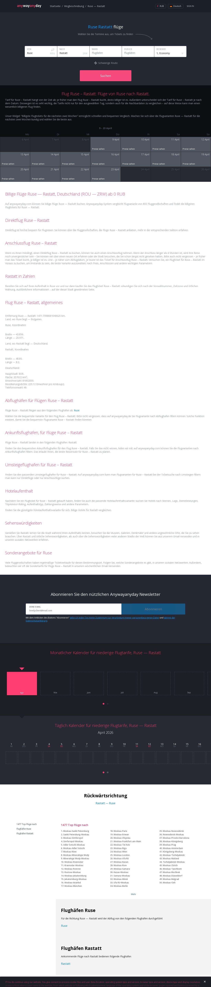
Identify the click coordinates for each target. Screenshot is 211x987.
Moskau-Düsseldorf (172, 875)
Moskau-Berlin (121, 886)
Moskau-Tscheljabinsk (174, 855)
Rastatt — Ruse (105, 803)
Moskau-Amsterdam (173, 848)
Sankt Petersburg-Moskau (76, 834)
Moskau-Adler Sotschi (74, 848)
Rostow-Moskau (72, 872)
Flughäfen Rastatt (25, 833)
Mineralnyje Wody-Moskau (76, 858)
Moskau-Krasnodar (73, 861)
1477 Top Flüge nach (27, 824)
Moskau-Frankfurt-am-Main (127, 841)
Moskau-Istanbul (72, 882)
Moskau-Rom (120, 865)
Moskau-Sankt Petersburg (76, 831)
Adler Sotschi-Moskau (74, 844)
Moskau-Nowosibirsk (173, 831)
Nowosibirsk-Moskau (173, 834)
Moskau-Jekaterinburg (75, 875)
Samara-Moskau (122, 875)
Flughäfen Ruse (24, 829)
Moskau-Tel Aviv (122, 844)
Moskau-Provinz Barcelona (176, 837)
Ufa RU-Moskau (121, 882)
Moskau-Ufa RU (121, 858)
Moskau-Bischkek (171, 872)
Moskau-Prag (169, 844)
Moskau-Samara (122, 868)
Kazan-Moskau (121, 872)
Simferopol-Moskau (73, 841)
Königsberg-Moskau (173, 851)
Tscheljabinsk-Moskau (174, 861)
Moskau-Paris (120, 831)
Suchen (105, 76)
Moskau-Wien (120, 851)
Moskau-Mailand (171, 858)
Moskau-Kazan (121, 861)
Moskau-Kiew (70, 851)
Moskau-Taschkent (172, 868)
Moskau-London (122, 855)
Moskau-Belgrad (171, 879)
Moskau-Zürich (170, 865)
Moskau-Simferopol (73, 837)
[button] (103, 703)
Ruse (76, 410)
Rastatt (65, 964)
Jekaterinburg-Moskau (75, 879)
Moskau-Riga (120, 848)
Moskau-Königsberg (173, 841)
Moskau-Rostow (72, 868)
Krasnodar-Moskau (73, 865)
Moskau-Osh (169, 882)
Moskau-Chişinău (122, 837)
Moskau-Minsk (121, 879)
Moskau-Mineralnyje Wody (76, 855)
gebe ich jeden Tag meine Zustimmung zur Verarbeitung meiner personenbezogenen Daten (114, 617)
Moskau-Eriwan (121, 834)
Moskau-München (73, 886)
